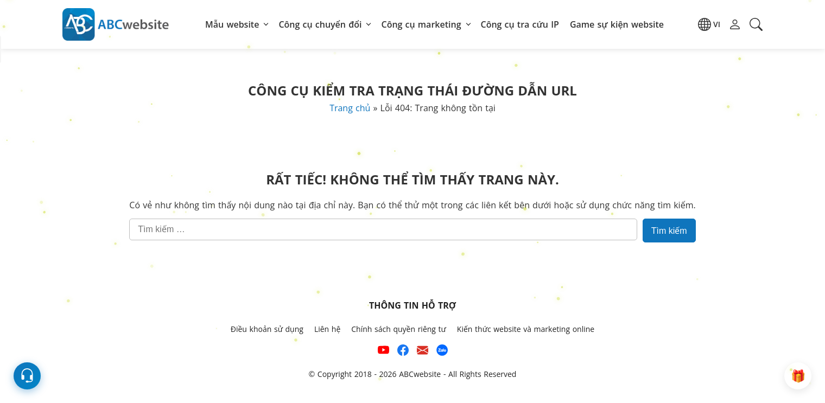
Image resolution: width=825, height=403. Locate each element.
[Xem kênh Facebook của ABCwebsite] (403, 352)
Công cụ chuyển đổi (319, 24)
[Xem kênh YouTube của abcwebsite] (383, 352)
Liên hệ (327, 329)
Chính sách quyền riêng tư (398, 329)
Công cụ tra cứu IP (520, 24)
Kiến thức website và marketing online (525, 329)
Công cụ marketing (421, 24)
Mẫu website (232, 24)
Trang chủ (349, 108)
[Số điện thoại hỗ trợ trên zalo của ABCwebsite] (442, 352)
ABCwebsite (420, 374)
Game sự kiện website (617, 24)
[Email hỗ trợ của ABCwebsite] (422, 352)
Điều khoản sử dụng (267, 329)
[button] (709, 24)
